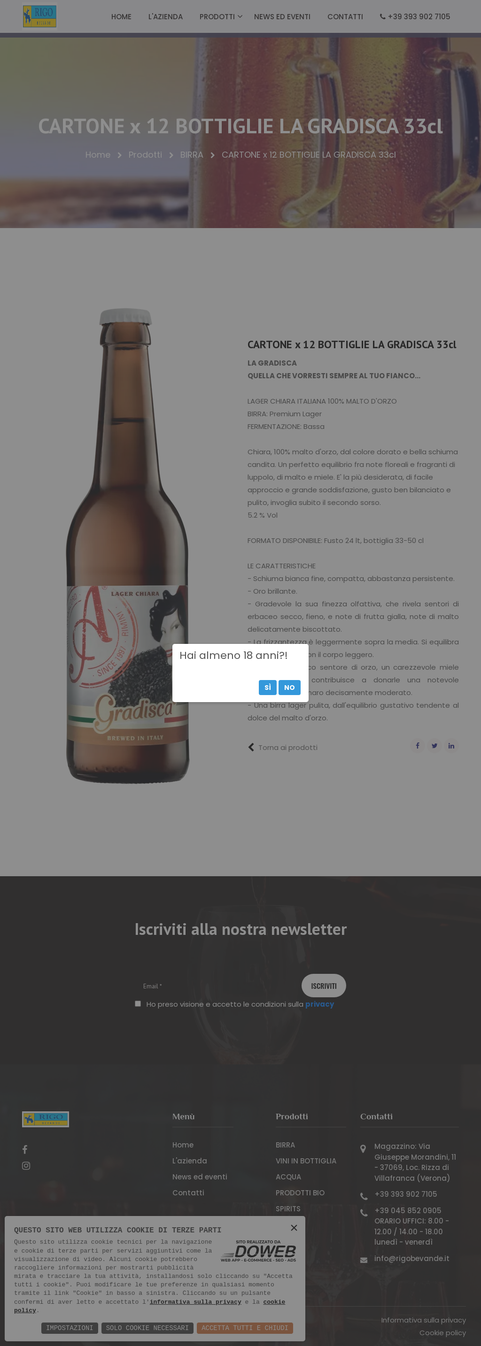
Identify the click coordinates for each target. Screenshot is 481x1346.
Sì (267, 687)
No (289, 687)
